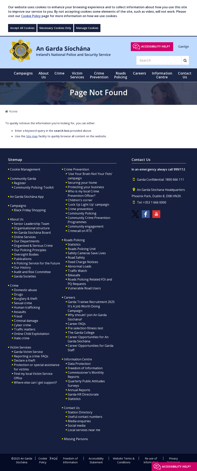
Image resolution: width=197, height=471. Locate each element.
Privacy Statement (173, 460)
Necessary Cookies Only (55, 28)
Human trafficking (27, 307)
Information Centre (78, 359)
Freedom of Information (85, 368)
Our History (22, 267)
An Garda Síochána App (27, 197)
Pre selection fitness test (85, 328)
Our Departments (26, 241)
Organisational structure (32, 228)
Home (11, 111)
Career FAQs (77, 324)
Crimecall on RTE (80, 231)
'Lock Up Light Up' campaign (88, 204)
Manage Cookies (87, 28)
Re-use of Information (151, 460)
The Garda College (81, 332)
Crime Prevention (76, 169)
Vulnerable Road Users (84, 288)
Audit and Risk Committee (32, 272)
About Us (16, 219)
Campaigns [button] (23, 73)
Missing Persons (76, 439)
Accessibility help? (155, 46)
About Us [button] (43, 75)
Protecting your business (86, 187)
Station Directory (80, 412)
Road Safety (76, 257)
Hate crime (21, 338)
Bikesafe (74, 275)
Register (20, 183)
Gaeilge (183, 46)
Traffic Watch (77, 271)
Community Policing (82, 213)
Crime (14, 285)
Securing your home (82, 182)
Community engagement (86, 226)
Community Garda (23, 178)
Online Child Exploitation (31, 334)
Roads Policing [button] (120, 75)
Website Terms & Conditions (124, 460)
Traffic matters (24, 329)
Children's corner (80, 200)
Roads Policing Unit (82, 249)
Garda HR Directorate (83, 394)
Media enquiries (79, 421)
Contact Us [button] (184, 75)
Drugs (18, 294)
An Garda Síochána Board (32, 232)
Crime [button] (59, 73)
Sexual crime (23, 303)
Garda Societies (25, 276)
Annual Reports (79, 390)
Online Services (25, 237)
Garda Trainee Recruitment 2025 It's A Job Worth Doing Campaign (91, 306)
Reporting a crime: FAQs (31, 356)
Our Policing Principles (30, 250)
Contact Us (72, 408)
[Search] (158, 60)
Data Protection (79, 364)
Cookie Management (25, 169)
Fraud (18, 316)
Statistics (74, 244)
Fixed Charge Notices (83, 262)
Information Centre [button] (162, 75)
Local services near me (84, 430)
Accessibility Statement (96, 460)
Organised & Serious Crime (33, 245)
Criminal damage (26, 321)
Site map (32, 136)
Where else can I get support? (35, 382)
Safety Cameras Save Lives (87, 253)
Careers (69, 297)
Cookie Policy (31, 16)
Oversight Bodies (26, 254)
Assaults (20, 312)
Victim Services (20, 347)
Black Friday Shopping (30, 210)
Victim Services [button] (77, 75)
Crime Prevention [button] (99, 75)
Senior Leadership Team (31, 224)
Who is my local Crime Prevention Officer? (83, 193)
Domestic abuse (25, 290)
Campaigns (18, 206)
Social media (76, 425)
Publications (23, 259)
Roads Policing (74, 240)
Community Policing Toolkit (34, 187)
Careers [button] (139, 73)
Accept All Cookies (22, 28)
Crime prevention (80, 209)
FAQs (53, 458)
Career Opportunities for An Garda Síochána (88, 339)
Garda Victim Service (28, 352)
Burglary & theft (25, 298)
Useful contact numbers (85, 417)
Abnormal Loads (79, 266)
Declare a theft (24, 360)
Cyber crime (22, 325)
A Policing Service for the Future (37, 263)
